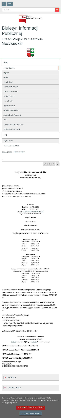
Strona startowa (8, 68)
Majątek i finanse (9, 106)
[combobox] (28, 10)
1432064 (13, 342)
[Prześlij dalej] (45, 164)
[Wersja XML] (53, 164)
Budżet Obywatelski (10, 91)
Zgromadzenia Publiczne (12, 115)
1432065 (34, 342)
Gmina (5, 77)
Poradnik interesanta (10, 87)
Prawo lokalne (8, 101)
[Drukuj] (57, 164)
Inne (4, 120)
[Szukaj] (57, 10)
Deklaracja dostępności (11, 129)
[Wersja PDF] (49, 164)
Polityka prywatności (30, 413)
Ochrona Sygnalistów (10, 110)
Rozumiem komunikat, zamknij (30, 407)
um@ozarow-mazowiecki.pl (33, 211)
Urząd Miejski (8, 82)
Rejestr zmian (8, 141)
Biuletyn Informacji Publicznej (13, 124)
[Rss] (4, 4)
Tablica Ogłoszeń (9, 96)
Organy (6, 73)
